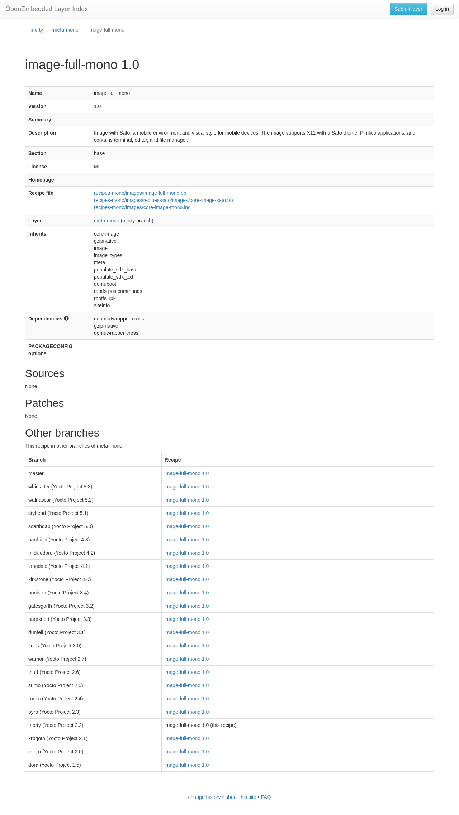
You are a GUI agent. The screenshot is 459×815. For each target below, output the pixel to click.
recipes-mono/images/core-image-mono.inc (142, 207)
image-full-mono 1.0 (187, 473)
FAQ (266, 797)
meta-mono (66, 30)
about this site (240, 797)
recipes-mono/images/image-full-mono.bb (140, 193)
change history (204, 797)
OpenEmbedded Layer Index (46, 9)
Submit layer (408, 9)
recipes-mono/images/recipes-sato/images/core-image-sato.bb (163, 200)
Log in (442, 9)
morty (36, 30)
